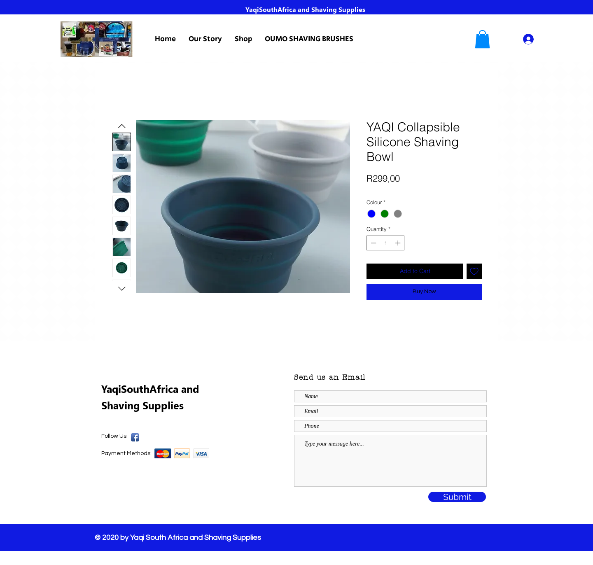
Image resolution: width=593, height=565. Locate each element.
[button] (482, 39)
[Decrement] (373, 243)
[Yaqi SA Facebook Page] (135, 437)
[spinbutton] (386, 243)
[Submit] (457, 497)
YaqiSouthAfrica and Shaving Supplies (305, 9)
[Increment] (399, 243)
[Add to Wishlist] (474, 271)
